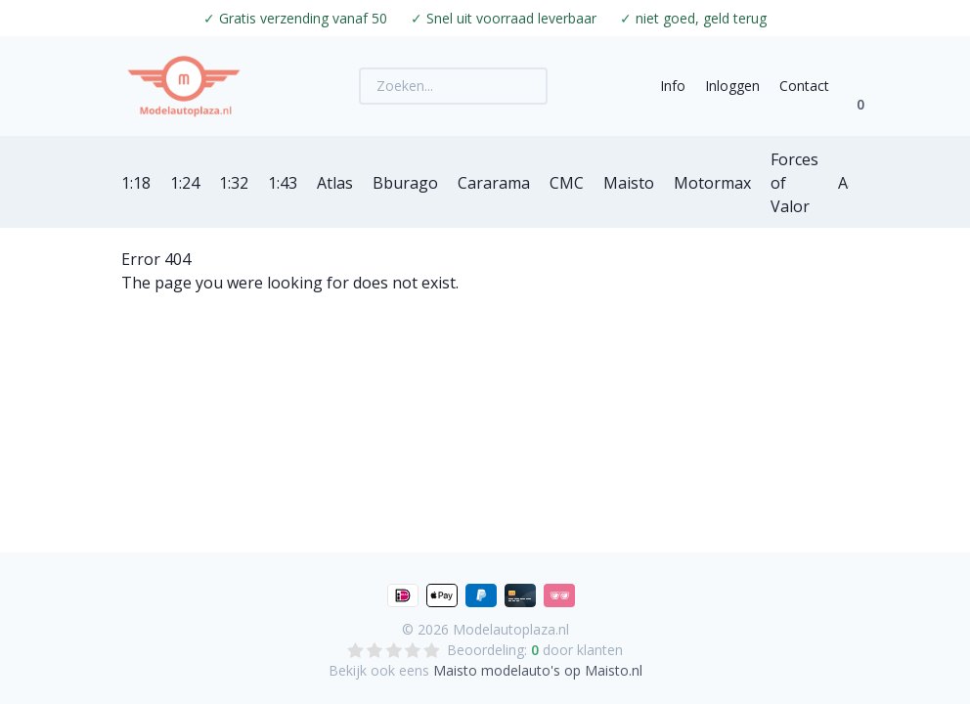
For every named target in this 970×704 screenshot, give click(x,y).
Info (672, 85)
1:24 (184, 183)
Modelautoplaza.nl (511, 629)
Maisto (628, 183)
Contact (804, 85)
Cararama (494, 183)
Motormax (712, 183)
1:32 (233, 183)
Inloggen (732, 85)
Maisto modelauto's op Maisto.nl (537, 670)
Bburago (405, 183)
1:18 (136, 183)
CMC (567, 183)
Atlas (335, 183)
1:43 (282, 183)
